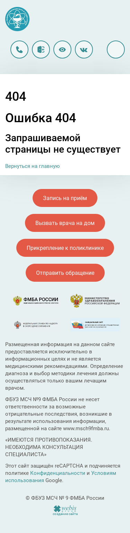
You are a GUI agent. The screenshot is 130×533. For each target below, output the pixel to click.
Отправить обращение (65, 273)
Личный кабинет (41, 49)
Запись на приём (65, 198)
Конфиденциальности (57, 473)
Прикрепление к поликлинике (65, 248)
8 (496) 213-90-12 (19, 49)
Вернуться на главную (32, 166)
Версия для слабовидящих (62, 49)
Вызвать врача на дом (65, 223)
